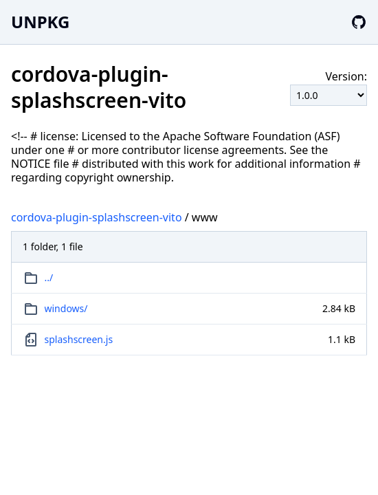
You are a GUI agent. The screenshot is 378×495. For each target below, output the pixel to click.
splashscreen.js (79, 339)
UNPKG (40, 21)
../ (49, 277)
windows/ (66, 308)
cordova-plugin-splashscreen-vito (96, 217)
